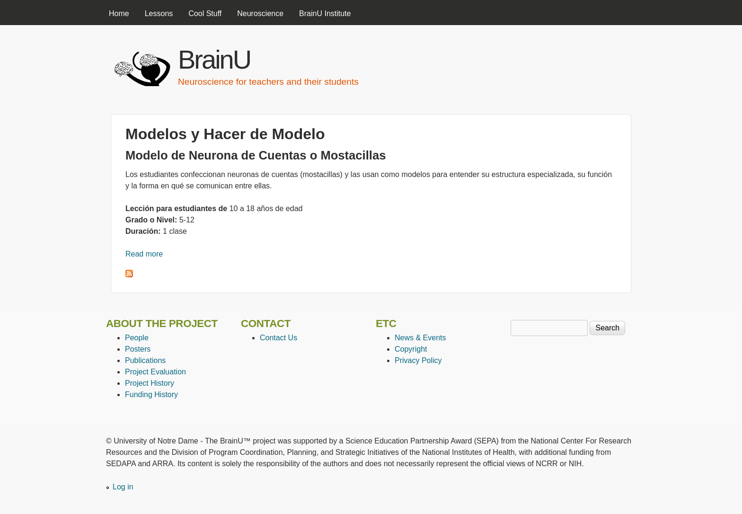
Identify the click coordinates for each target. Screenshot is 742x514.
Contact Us (278, 338)
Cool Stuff (204, 13)
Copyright (411, 349)
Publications (145, 360)
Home (119, 13)
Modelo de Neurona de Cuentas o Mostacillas (255, 155)
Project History (149, 383)
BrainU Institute (325, 13)
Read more (144, 254)
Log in (123, 487)
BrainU (214, 59)
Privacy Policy (418, 360)
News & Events (420, 338)
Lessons (159, 13)
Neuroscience (260, 13)
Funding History (151, 394)
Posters (137, 349)
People (137, 338)
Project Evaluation (155, 372)
